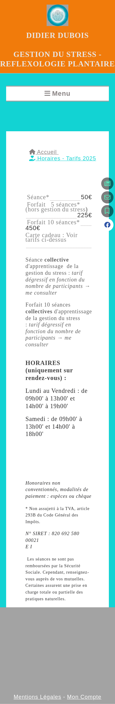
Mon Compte (84, 697)
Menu (61, 93)
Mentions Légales (37, 697)
